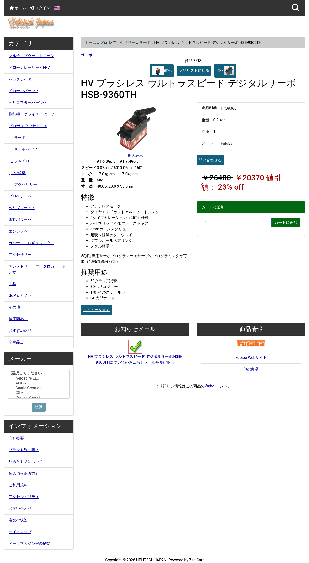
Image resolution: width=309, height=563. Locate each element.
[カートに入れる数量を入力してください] (237, 222)
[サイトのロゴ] (154, 23)
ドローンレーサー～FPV (29, 67)
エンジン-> (18, 231)
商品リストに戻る (194, 70)
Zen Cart (196, 560)
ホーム (18, 8)
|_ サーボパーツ (23, 149)
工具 (12, 284)
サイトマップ (20, 532)
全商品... (16, 342)
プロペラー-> (20, 196)
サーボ (145, 42)
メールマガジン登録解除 (30, 543)
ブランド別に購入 (24, 450)
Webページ (214, 386)
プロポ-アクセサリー (117, 42)
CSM (39, 392)
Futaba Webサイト (251, 357)
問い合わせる (210, 160)
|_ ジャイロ (19, 161)
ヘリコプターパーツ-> (27, 102)
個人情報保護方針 (24, 473)
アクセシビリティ (24, 496)
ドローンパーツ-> (23, 91)
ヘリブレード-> (22, 208)
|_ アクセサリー (23, 184)
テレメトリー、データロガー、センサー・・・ (37, 269)
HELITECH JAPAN (151, 560)
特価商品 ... (18, 319)
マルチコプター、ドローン (31, 55)
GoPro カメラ (20, 295)
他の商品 (251, 369)
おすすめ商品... (22, 330)
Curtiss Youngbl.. (39, 397)
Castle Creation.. (39, 388)
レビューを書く (96, 310)
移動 (38, 407)
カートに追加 (285, 222)
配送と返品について (26, 461)
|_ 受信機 (17, 172)
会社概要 (16, 438)
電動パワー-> (20, 219)
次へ (225, 70)
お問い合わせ (20, 508)
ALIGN (39, 383)
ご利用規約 (18, 485)
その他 (14, 307)
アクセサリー (20, 254)
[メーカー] (39, 384)
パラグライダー (22, 79)
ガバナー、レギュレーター (31, 243)
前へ (162, 70)
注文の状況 (18, 520)
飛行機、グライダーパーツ (31, 114)
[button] (295, 8)
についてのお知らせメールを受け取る (135, 354)
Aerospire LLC (39, 378)
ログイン (40, 8)
